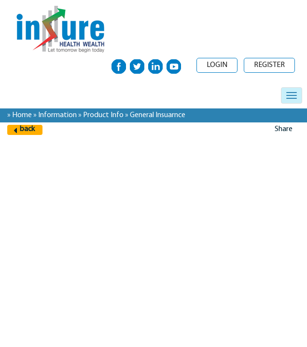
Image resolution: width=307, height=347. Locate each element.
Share (284, 129)
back (27, 129)
